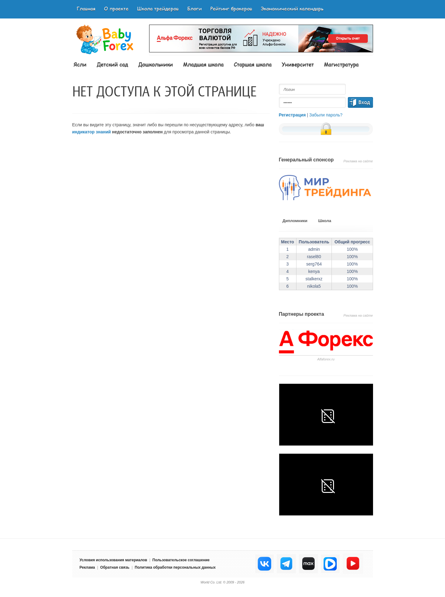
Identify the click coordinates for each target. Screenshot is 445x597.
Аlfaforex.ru (325, 359)
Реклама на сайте (358, 161)
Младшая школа (203, 64)
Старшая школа (253, 64)
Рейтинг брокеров (231, 8)
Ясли (80, 64)
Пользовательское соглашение (181, 560)
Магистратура (341, 64)
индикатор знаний (91, 131)
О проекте (116, 8)
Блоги (194, 8)
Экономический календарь (292, 8)
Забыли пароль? (326, 114)
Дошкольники (155, 64)
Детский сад (112, 64)
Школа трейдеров (158, 8)
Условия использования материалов (113, 560)
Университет (298, 64)
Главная (86, 8)
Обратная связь (114, 567)
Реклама (87, 567)
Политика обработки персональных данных (175, 567)
